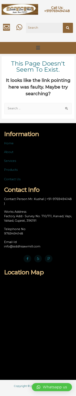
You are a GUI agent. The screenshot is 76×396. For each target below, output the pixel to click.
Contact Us (12, 179)
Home (9, 143)
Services (10, 161)
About (8, 152)
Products (11, 170)
